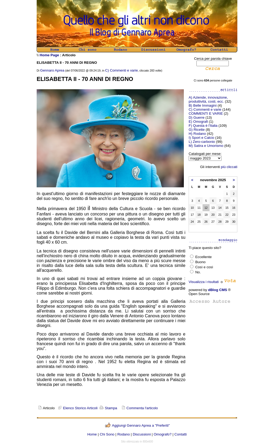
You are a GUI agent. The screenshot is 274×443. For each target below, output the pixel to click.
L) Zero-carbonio (202, 142)
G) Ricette (197, 130)
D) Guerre (196, 118)
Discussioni (142, 434)
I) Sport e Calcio (201, 138)
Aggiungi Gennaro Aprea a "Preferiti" (141, 425)
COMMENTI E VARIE (206, 113)
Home (92, 434)
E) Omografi (198, 122)
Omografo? (163, 434)
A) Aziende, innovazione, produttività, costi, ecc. (208, 99)
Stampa (107, 408)
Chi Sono (107, 434)
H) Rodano (197, 134)
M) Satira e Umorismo (206, 146)
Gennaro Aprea (52, 70)
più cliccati (229, 167)
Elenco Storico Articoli (77, 408)
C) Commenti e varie (121, 70)
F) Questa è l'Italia (203, 126)
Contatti (180, 434)
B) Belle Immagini (202, 105)
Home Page (49, 55)
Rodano (123, 434)
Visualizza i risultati (204, 282)
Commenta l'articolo (142, 408)
